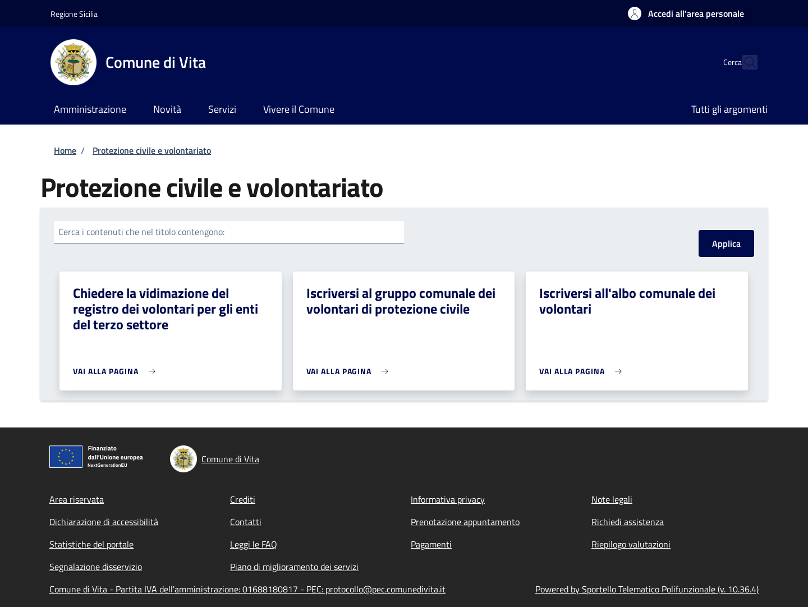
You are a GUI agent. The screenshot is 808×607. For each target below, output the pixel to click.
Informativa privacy (448, 499)
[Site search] (744, 62)
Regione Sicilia (74, 14)
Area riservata (76, 499)
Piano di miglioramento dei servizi (294, 566)
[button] (686, 13)
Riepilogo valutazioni (631, 544)
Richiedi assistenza (627, 521)
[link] (117, 371)
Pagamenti (431, 544)
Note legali (611, 499)
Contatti (245, 521)
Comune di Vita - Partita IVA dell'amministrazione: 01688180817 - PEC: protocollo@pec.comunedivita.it (247, 589)
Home (65, 150)
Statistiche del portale (91, 544)
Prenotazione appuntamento (465, 521)
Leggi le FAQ (253, 544)
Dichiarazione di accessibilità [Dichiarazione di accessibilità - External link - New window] (103, 521)
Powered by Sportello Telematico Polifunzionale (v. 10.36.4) (647, 589)
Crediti (242, 499)
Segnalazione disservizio (95, 566)
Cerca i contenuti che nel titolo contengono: (141, 231)
